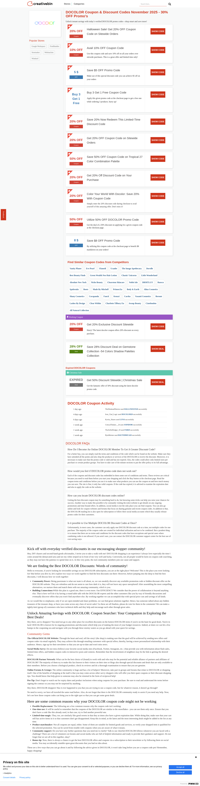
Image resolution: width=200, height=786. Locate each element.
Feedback (3, 214)
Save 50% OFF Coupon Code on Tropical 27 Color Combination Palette (115, 159)
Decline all (180, 772)
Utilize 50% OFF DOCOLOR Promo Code (113, 219)
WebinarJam (49, 52)
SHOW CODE (158, 31)
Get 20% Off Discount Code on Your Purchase (109, 177)
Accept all (180, 767)
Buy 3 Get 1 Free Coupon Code (106, 92)
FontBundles (54, 46)
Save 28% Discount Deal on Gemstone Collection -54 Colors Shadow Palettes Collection (111, 351)
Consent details (9, 777)
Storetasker (36, 52)
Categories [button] (79, 4)
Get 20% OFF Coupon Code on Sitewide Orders (112, 140)
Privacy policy (25, 777)
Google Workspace (38, 46)
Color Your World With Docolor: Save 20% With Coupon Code (113, 196)
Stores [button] (67, 4)
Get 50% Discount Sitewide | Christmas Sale (114, 380)
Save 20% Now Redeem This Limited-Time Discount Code (113, 122)
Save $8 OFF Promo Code (103, 240)
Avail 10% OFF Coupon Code (105, 48)
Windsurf (35, 59)
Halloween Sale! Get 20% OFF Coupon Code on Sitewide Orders (111, 31)
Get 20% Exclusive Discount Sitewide (110, 324)
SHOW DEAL (158, 349)
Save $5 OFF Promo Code (103, 70)
